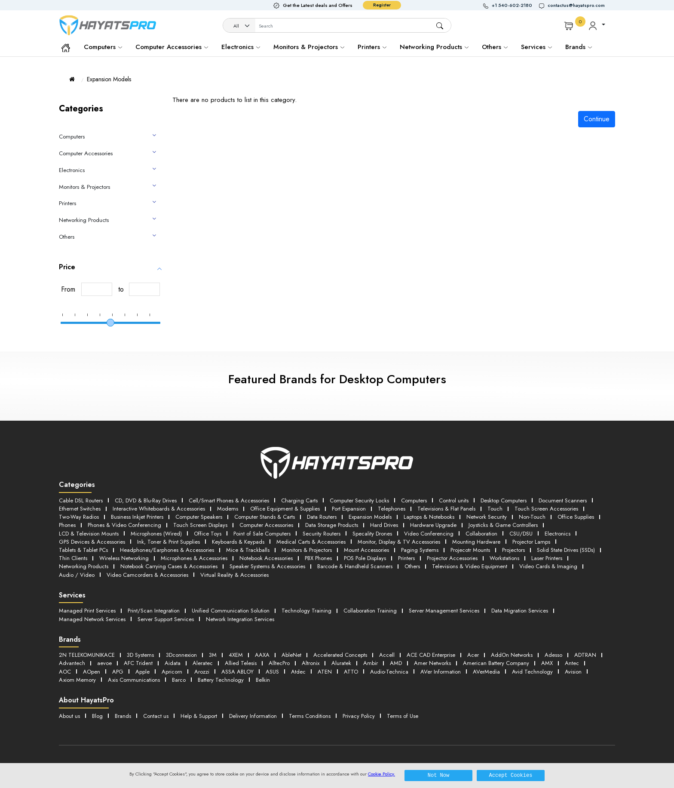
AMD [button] (396, 663)
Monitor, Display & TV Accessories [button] (399, 542)
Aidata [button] (173, 663)
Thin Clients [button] (73, 558)
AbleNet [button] (291, 655)
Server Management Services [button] (444, 610)
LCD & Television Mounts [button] (89, 533)
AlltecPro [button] (279, 663)
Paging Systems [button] (419, 550)
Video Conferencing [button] (428, 533)
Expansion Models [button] (370, 517)
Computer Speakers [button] (198, 517)
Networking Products (434, 47)
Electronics (240, 47)
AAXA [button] (262, 655)
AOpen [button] (91, 672)
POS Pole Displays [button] (365, 558)
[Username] (345, 26)
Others (495, 47)
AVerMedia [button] (486, 672)
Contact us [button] (155, 716)
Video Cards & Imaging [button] (548, 566)
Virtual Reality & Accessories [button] (234, 575)
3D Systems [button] (140, 655)
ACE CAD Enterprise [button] (431, 655)
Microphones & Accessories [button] (194, 558)
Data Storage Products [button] (331, 525)
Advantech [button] (72, 663)
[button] (511, 5)
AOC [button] (65, 672)
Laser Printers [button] (546, 558)
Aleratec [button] (203, 663)
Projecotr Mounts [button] (470, 550)
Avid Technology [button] (532, 672)
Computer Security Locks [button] (359, 500)
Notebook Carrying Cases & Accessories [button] (169, 566)
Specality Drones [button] (372, 533)
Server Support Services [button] (166, 619)
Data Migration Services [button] (519, 610)
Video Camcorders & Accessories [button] (147, 575)
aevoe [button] (104, 663)
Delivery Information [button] (253, 716)
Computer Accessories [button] (266, 525)
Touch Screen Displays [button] (200, 525)
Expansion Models (109, 79)
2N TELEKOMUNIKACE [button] (87, 655)
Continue (597, 119)
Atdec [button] (298, 672)
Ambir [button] (370, 663)
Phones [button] (67, 525)
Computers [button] (414, 500)
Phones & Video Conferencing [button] (124, 525)
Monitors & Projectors (308, 47)
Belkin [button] (263, 680)
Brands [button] (578, 47)
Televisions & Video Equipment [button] (469, 566)
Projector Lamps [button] (531, 542)
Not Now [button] (438, 775)
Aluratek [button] (341, 663)
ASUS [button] (272, 672)
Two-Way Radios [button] (79, 517)
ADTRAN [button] (585, 655)
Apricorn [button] (172, 672)
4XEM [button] (236, 655)
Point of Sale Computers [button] (262, 533)
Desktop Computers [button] (504, 500)
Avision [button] (573, 672)
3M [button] (213, 655)
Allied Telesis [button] (241, 663)
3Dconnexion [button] (181, 655)
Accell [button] (387, 655)
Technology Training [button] (306, 610)
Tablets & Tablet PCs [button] (83, 550)
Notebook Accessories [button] (266, 558)
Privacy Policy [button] (359, 716)
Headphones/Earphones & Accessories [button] (167, 550)
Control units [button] (454, 500)
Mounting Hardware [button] (476, 542)
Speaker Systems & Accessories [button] (267, 566)
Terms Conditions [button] (310, 716)
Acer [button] (473, 655)
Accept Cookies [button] (511, 775)
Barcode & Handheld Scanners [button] (354, 566)
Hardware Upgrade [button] (433, 525)
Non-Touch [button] (532, 517)
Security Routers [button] (321, 533)
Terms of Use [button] (402, 716)
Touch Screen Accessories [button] (546, 509)
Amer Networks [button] (432, 663)
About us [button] (69, 716)
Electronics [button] (557, 533)
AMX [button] (547, 663)
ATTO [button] (351, 672)
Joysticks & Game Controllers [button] (503, 525)
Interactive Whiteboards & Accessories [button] (159, 509)
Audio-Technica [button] (389, 672)
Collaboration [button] (481, 533)
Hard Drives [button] (384, 525)
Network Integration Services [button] (240, 619)
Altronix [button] (310, 663)
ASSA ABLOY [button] (237, 672)
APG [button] (117, 672)
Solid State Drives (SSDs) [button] (566, 550)
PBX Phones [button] (318, 558)
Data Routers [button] (322, 517)
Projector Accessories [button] (452, 558)
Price (67, 267)
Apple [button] (142, 672)
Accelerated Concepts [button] (340, 655)
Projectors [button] (513, 550)
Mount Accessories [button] (366, 550)
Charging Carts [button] (299, 500)
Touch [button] (494, 509)
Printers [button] (406, 558)
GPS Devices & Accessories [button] (92, 542)
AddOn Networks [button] (512, 655)
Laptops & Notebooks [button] (429, 517)
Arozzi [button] (201, 672)
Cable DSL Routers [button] (81, 500)
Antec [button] (572, 663)
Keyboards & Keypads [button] (238, 542)
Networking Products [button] (83, 566)
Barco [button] (179, 680)
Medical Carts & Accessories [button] (311, 542)
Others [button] (412, 566)
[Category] (239, 26)
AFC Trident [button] (138, 663)
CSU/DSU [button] (521, 533)
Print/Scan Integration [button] (154, 610)
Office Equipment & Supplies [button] (285, 509)
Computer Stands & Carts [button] (264, 517)
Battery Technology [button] (221, 680)
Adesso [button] (553, 655)
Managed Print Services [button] (87, 610)
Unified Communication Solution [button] (231, 610)
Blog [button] (97, 716)
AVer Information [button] (440, 672)
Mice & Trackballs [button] (248, 550)
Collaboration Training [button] (370, 610)
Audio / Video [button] (77, 575)
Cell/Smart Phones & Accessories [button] (229, 500)
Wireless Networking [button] (124, 558)
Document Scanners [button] (563, 500)
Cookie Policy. (381, 773)
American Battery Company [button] (496, 663)
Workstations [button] (504, 558)
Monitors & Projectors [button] (307, 550)
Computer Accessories (171, 47)
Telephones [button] (391, 509)
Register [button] (382, 5)
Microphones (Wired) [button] (156, 533)
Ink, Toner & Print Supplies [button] (168, 542)
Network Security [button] (486, 517)
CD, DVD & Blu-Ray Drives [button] (146, 500)
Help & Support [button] (199, 716)
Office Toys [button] (207, 533)
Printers (372, 47)
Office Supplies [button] (576, 517)
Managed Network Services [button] (92, 619)
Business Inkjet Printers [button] (137, 517)
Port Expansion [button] (349, 509)
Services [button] (536, 47)
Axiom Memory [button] (77, 680)
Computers (103, 47)
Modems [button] (227, 509)
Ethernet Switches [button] (80, 509)
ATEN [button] (325, 672)
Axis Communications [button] (134, 680)
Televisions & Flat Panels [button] (446, 509)
